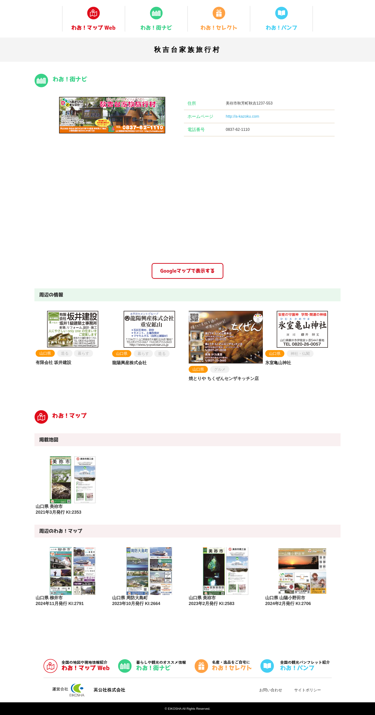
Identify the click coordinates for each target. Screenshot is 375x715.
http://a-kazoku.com (242, 116)
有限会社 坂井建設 (53, 362)
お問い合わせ (270, 690)
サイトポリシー (307, 690)
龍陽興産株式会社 (129, 362)
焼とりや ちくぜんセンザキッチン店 (224, 378)
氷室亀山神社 (278, 362)
